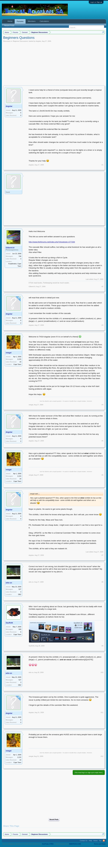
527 (20, 589)
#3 (102, 325)
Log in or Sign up (96, 2)
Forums (20, 21)
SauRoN (9, 623)
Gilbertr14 (10, 248)
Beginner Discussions (20, 41)
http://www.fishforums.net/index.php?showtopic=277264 (52, 242)
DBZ (19, 594)
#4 (102, 405)
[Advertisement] (54, 63)
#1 (102, 165)
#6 (102, 475)
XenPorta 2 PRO (47, 844)
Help (90, 840)
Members (31, 21)
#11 (102, 712)
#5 (102, 441)
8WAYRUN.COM (75, 844)
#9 (102, 646)
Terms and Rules (100, 844)
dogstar (38, 41)
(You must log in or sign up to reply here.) (89, 772)
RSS (104, 841)
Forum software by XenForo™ (22, 844)
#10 (102, 672)
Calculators (44, 21)
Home (10, 21)
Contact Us (83, 840)
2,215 (19, 359)
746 (20, 256)
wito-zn (9, 583)
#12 (102, 756)
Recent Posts (54, 819)
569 (20, 629)
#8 (102, 582)
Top (100, 840)
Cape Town (17, 364)
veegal (8, 353)
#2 (102, 286)
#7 (102, 555)
